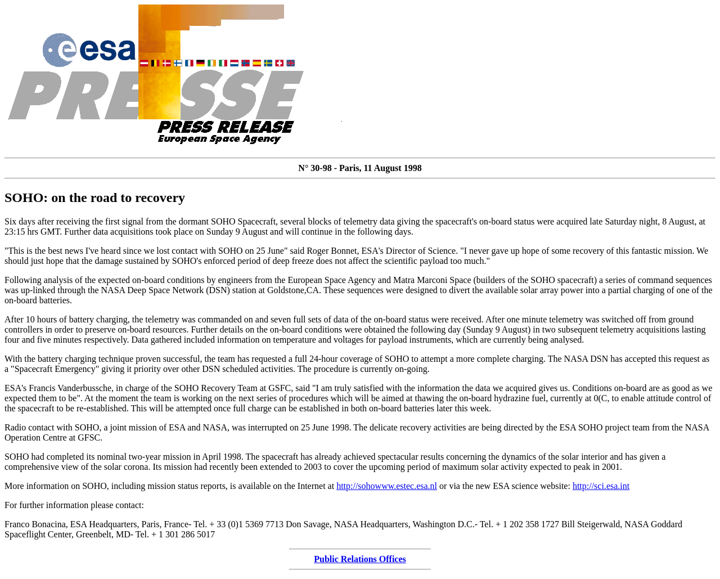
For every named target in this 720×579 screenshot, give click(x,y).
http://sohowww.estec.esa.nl (386, 486)
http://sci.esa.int (601, 486)
